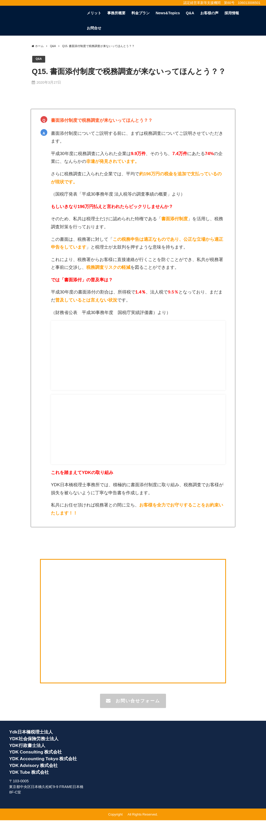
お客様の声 (209, 13)
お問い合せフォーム (133, 701)
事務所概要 (116, 13)
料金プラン (140, 13)
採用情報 (231, 13)
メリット (94, 13)
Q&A (190, 13)
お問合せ (94, 28)
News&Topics (168, 13)
